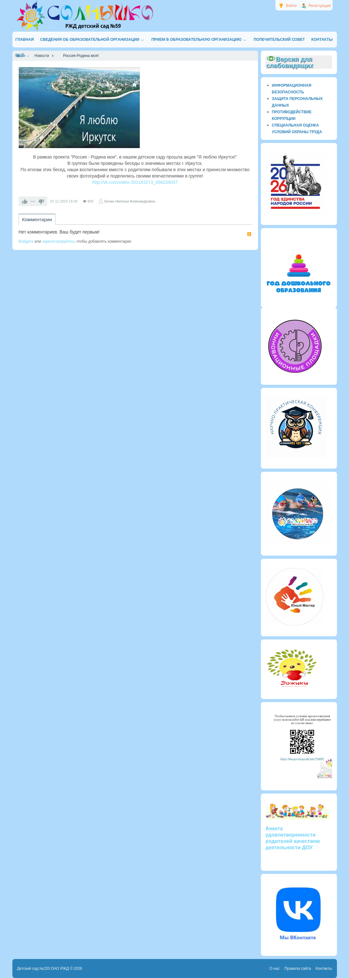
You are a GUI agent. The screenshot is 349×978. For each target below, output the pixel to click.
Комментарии (37, 219)
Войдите (26, 241)
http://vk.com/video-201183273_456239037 (135, 182)
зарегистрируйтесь (58, 241)
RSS (249, 234)
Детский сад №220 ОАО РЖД (43, 968)
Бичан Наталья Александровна (130, 201)
